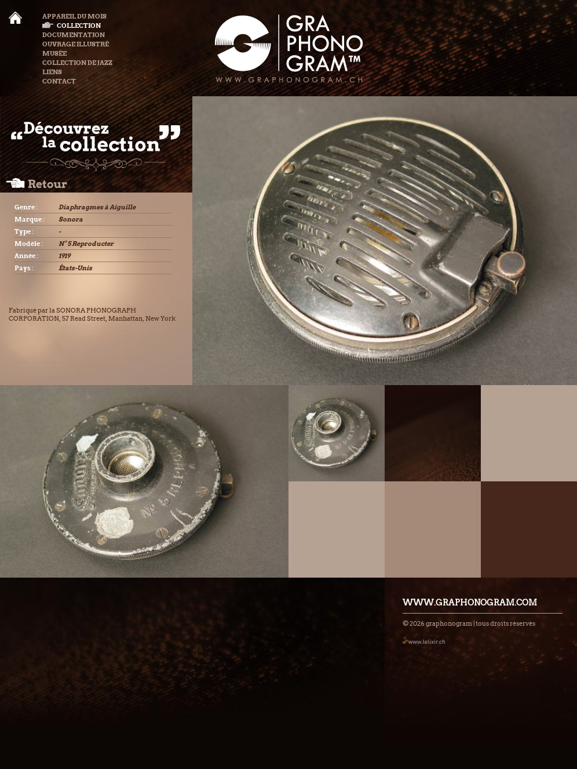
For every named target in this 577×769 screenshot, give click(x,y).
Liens (52, 72)
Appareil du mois (74, 16)
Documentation (73, 35)
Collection (71, 25)
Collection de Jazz (77, 63)
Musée (54, 53)
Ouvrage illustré (75, 44)
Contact (59, 81)
